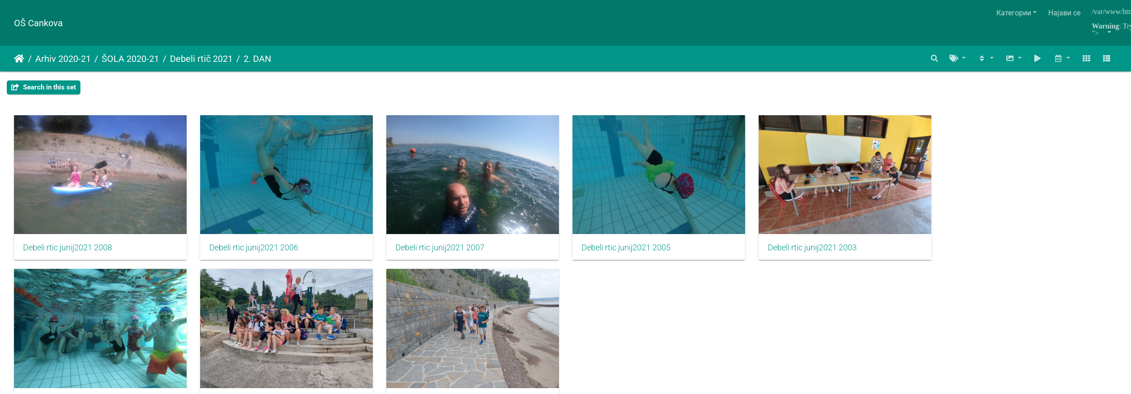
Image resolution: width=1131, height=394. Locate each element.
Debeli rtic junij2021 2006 (255, 248)
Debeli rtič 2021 (201, 58)
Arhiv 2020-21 (63, 58)
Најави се (1064, 13)
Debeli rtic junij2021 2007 (442, 248)
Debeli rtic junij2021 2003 (818, 248)
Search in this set (43, 87)
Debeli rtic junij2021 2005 (630, 248)
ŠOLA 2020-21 (130, 58)
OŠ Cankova (38, 23)
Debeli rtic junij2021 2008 (67, 248)
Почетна (19, 59)
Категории (1013, 13)
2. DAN (257, 58)
